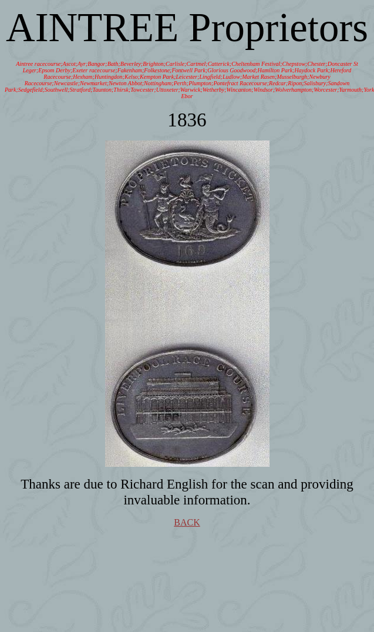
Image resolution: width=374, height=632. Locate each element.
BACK (187, 522)
